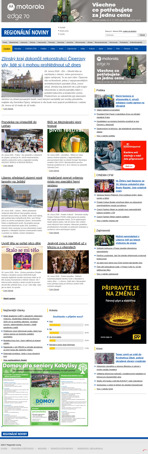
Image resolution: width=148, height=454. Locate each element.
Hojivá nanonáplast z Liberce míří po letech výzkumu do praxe (128, 239)
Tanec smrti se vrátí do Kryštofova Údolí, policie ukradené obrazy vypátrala (131, 357)
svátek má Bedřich (129, 31)
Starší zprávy (9, 298)
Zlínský (89, 42)
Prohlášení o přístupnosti (22, 448)
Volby (83, 49)
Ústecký (32, 42)
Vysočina (69, 42)
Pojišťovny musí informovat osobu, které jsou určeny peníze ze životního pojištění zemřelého (22, 334)
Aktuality (17, 49)
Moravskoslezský (101, 42)
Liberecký (23, 42)
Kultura (92, 49)
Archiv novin (64, 31)
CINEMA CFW (31, 49)
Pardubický (124, 42)
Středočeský (13, 42)
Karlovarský (42, 42)
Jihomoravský (80, 42)
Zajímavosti (71, 49)
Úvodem (7, 49)
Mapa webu (42, 448)
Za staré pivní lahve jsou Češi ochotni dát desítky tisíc (119, 263)
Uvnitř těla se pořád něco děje (21, 243)
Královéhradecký (136, 42)
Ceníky (62, 34)
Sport (101, 49)
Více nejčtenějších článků (15, 360)
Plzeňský (51, 42)
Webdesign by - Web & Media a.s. (90, 448)
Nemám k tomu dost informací (62, 345)
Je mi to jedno (55, 337)
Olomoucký (113, 42)
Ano (51, 321)
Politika (43, 49)
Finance (127, 49)
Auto (136, 49)
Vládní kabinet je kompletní (108, 110)
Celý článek (8, 109)
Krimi (61, 49)
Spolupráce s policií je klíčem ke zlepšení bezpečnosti (120, 385)
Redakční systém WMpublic (62, 448)
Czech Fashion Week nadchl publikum (113, 217)
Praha (5, 42)
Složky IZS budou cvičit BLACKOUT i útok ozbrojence (120, 381)
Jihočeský (60, 42)
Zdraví (109, 49)
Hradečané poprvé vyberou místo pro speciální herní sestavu (65, 181)
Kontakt (62, 27)
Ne (50, 329)
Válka (52, 49)
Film (118, 49)
